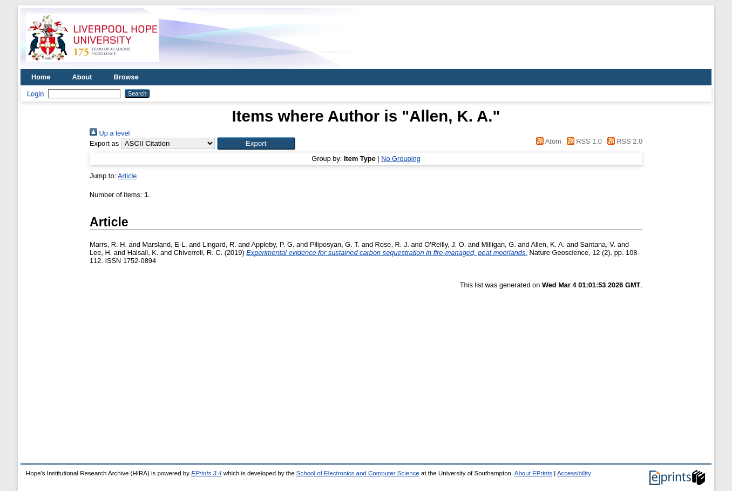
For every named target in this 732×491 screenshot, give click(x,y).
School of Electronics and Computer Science (357, 473)
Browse (126, 77)
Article (127, 176)
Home (41, 77)
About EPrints (533, 473)
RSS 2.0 (623, 141)
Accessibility (574, 473)
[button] (256, 143)
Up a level (110, 133)
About (82, 77)
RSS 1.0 (582, 141)
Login (35, 94)
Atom (547, 141)
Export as (104, 143)
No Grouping (401, 158)
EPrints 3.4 (206, 473)
